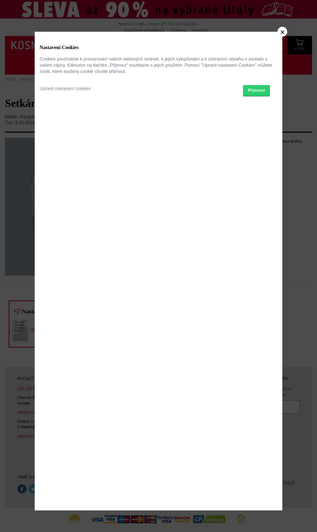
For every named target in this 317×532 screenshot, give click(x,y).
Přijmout (256, 295)
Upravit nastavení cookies (65, 293)
